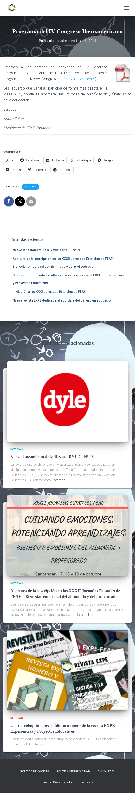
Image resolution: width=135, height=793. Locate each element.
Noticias (30, 186)
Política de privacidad (73, 771)
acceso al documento (77, 79)
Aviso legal (106, 771)
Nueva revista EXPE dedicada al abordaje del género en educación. (63, 300)
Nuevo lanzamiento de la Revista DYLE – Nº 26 (47, 250)
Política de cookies (34, 771)
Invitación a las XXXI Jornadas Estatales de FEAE (49, 291)
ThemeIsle (85, 782)
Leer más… (59, 480)
